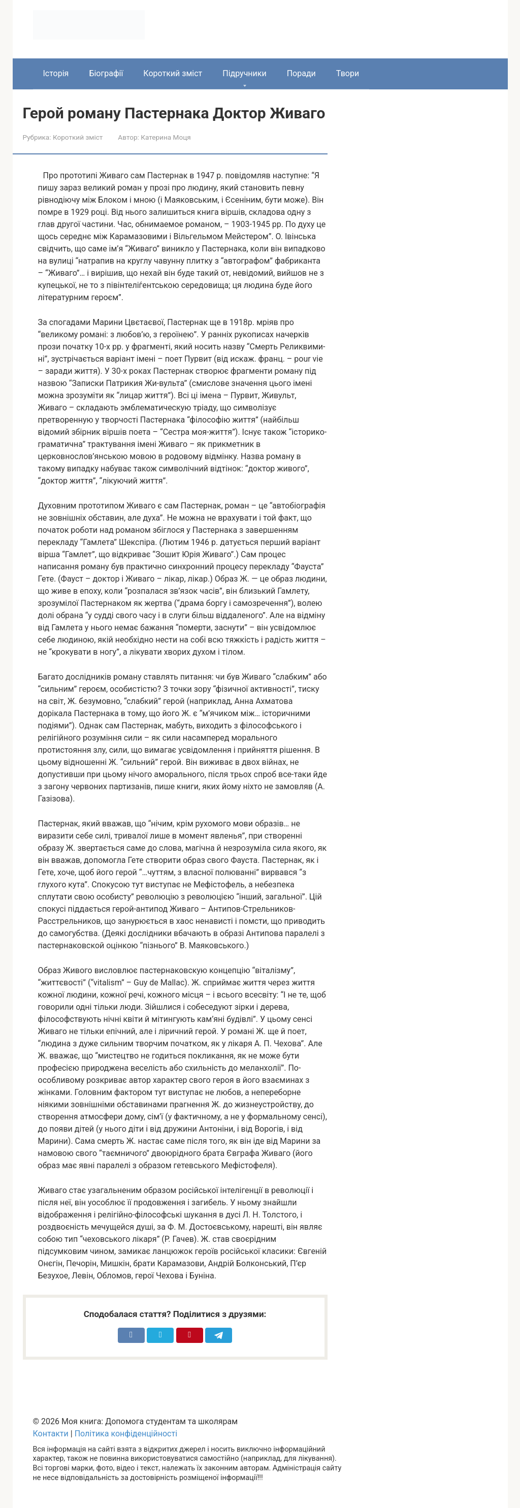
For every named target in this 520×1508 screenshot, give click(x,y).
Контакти (51, 1433)
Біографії (106, 73)
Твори (347, 73)
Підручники (244, 73)
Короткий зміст (172, 73)
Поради (301, 73)
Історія (56, 73)
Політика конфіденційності (126, 1433)
